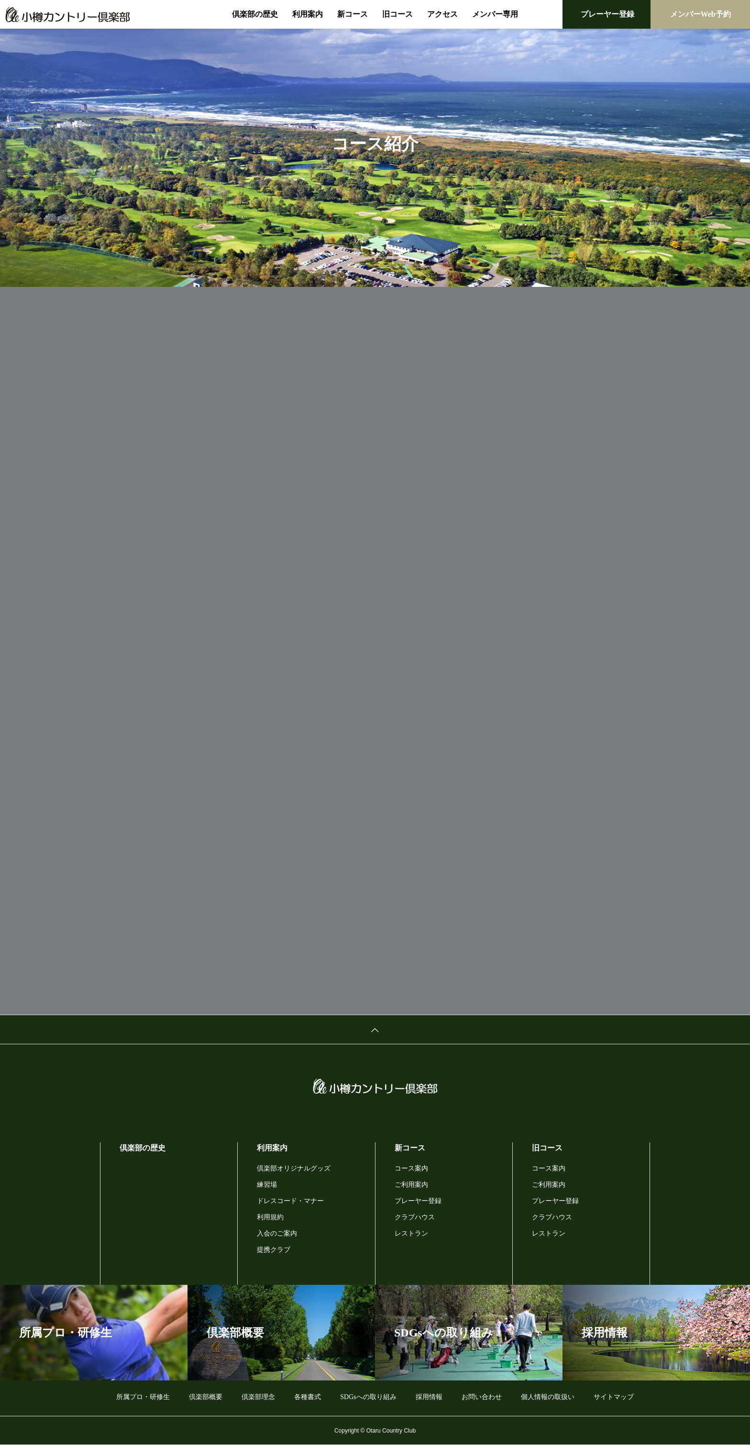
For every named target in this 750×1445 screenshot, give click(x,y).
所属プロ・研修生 (143, 1397)
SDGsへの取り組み (368, 1397)
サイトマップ (614, 1397)
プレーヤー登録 (607, 14)
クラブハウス (415, 1217)
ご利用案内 (411, 1184)
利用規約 (270, 1217)
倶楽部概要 (205, 1397)
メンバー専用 (495, 14)
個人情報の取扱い (547, 1397)
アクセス (442, 14)
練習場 (267, 1184)
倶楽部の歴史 (255, 14)
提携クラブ (273, 1249)
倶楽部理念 (258, 1397)
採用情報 (429, 1397)
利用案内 (307, 14)
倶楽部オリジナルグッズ (294, 1168)
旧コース (397, 14)
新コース (352, 14)
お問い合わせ (482, 1397)
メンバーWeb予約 (700, 14)
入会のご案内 (277, 1233)
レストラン (411, 1233)
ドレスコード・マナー (290, 1200)
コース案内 (411, 1168)
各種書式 (307, 1397)
